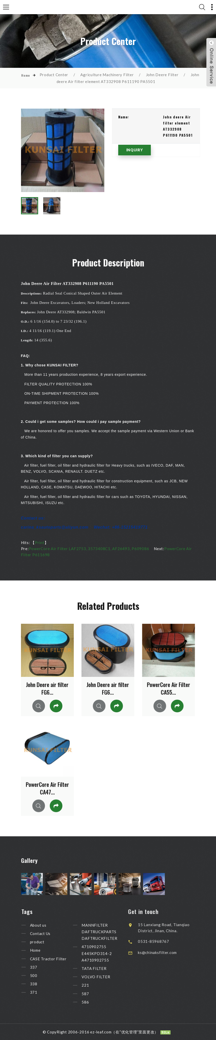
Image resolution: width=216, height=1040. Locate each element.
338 (41, 984)
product (45, 942)
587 (93, 993)
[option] (62, 150)
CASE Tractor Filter (56, 958)
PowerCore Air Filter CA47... (47, 788)
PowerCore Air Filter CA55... (168, 688)
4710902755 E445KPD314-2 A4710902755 (105, 953)
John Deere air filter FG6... (47, 688)
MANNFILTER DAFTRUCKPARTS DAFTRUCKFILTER (108, 932)
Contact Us (48, 933)
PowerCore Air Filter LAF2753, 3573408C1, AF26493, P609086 (89, 548)
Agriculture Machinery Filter (107, 74)
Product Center (54, 74)
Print (39, 542)
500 (41, 975)
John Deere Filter (162, 74)
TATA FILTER (102, 968)
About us (46, 925)
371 (41, 992)
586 (93, 1002)
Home (25, 75)
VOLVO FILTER (104, 976)
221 (93, 985)
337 (41, 967)
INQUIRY (134, 150)
